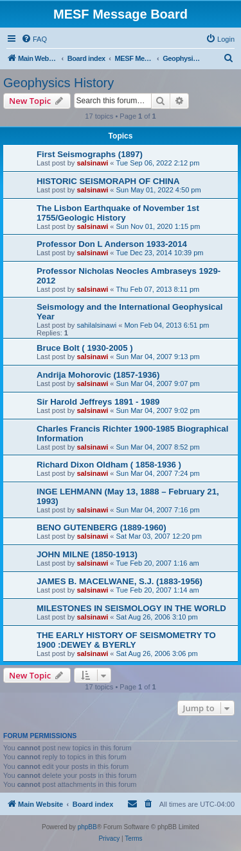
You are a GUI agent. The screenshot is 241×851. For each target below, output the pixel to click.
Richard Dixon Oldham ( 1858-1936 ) (109, 464)
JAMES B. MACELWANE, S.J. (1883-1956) (119, 581)
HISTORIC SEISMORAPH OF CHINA (108, 181)
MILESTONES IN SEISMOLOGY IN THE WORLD (131, 608)
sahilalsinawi (96, 325)
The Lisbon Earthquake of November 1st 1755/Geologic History (118, 213)
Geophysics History (58, 83)
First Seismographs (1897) (90, 154)
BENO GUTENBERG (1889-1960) (101, 527)
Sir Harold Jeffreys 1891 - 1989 (98, 402)
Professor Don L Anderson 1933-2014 (112, 244)
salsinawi (92, 163)
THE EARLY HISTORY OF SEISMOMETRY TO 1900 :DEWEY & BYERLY (126, 640)
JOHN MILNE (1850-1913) (87, 554)
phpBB (87, 826)
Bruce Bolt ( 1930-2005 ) (85, 348)
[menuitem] (34, 39)
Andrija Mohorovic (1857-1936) (98, 375)
